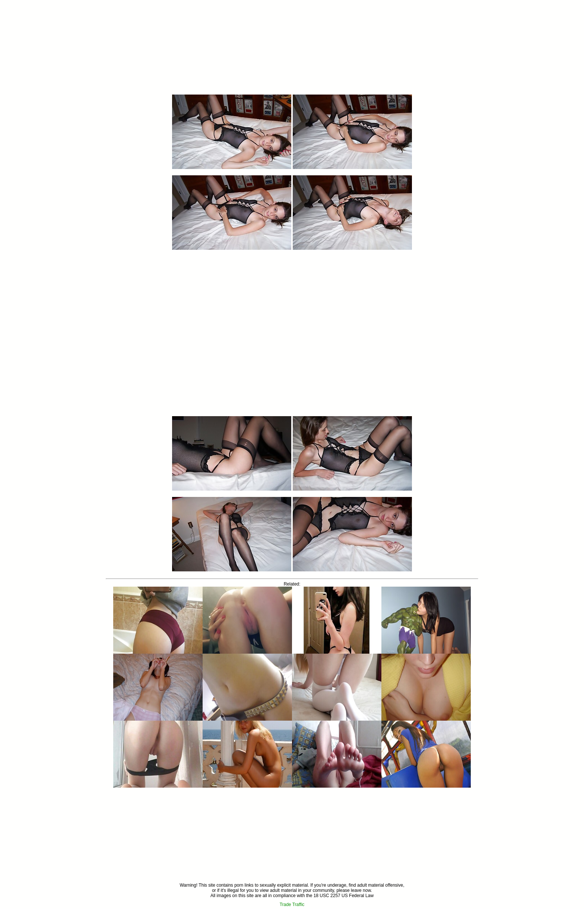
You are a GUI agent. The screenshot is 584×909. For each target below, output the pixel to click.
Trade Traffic (292, 904)
